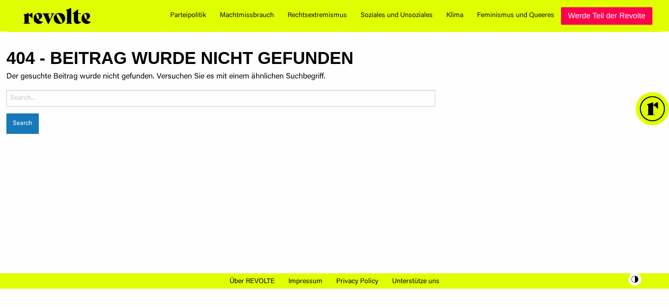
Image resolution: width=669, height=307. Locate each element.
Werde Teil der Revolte (606, 16)
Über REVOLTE (252, 281)
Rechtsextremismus (317, 15)
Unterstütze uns (415, 281)
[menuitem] (188, 15)
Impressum (305, 281)
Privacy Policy (357, 281)
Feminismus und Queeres (515, 15)
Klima (454, 15)
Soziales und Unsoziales (397, 15)
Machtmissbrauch (247, 15)
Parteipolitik (188, 15)
